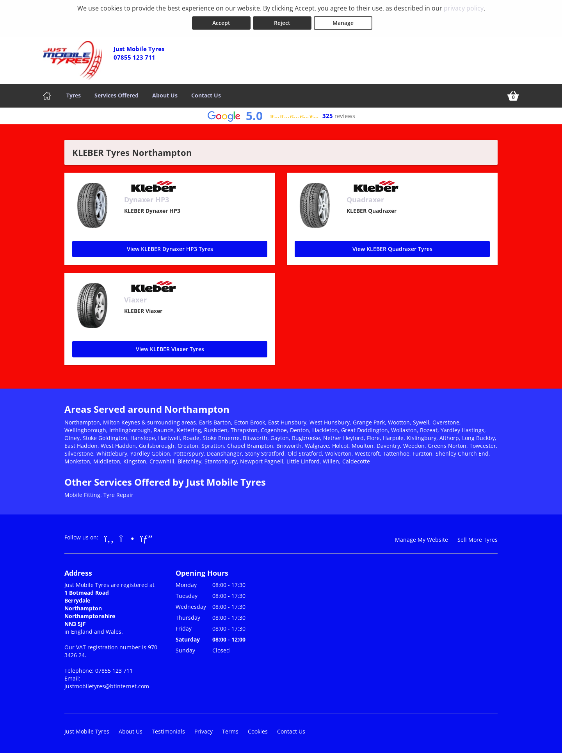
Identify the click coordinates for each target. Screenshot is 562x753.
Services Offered (116, 95)
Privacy (203, 731)
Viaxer (135, 299)
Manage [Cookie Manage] (343, 23)
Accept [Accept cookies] (221, 23)
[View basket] (513, 96)
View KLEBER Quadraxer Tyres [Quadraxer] (392, 249)
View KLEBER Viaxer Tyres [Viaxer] (170, 349)
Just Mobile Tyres (86, 731)
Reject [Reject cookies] (282, 23)
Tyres (73, 95)
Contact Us (206, 95)
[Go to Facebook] (109, 538)
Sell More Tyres (477, 539)
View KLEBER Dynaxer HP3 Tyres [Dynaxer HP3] (170, 249)
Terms (230, 731)
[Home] (47, 96)
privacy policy (464, 8)
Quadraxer (365, 199)
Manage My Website (421, 539)
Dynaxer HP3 (146, 199)
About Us (165, 95)
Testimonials (168, 731)
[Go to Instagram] (127, 538)
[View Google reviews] (281, 116)
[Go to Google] (146, 538)
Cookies (258, 731)
